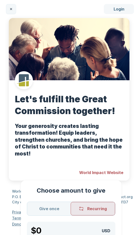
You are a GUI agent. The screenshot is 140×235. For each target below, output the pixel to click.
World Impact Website (101, 173)
